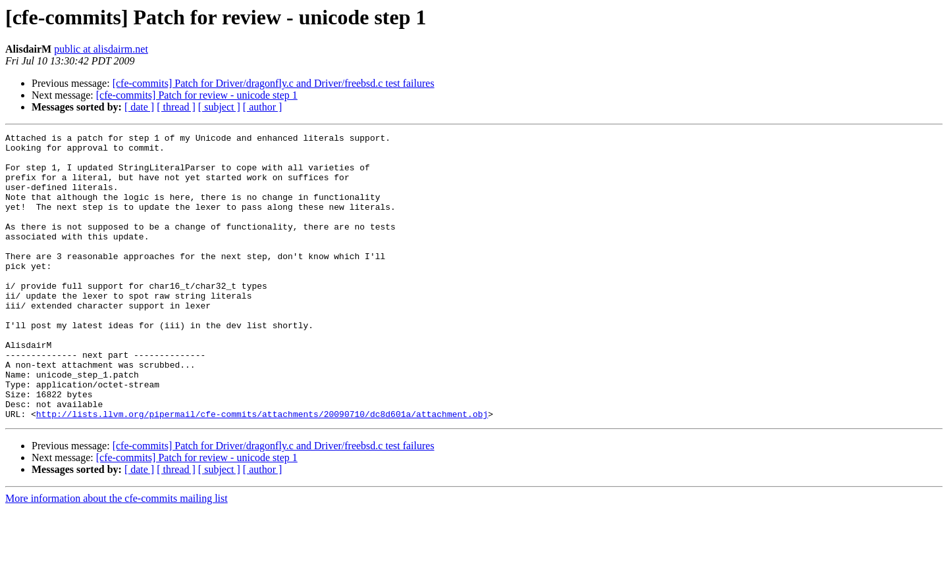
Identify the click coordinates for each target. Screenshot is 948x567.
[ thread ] (176, 106)
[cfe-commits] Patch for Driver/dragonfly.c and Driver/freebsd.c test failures (273, 83)
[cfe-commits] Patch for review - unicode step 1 (197, 95)
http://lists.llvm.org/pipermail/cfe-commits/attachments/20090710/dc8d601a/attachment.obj (262, 471)
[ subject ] (219, 106)
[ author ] (262, 106)
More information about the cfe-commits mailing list (116, 555)
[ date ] (139, 106)
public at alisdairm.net (101, 49)
